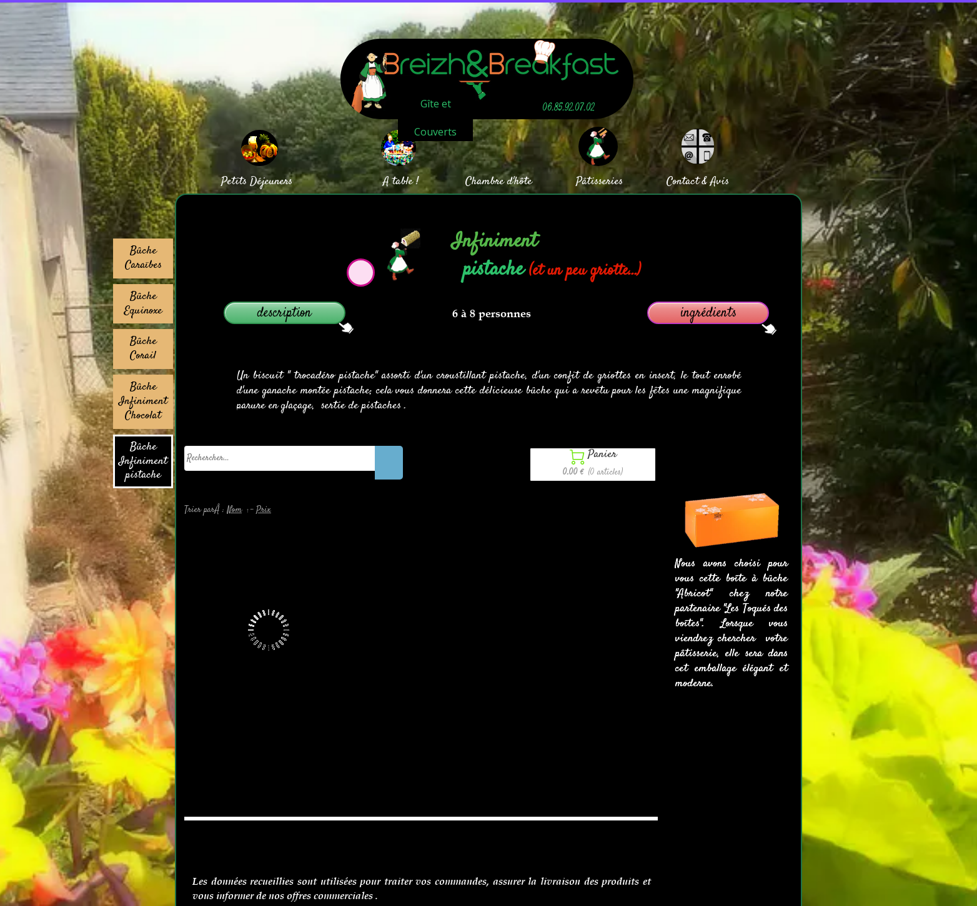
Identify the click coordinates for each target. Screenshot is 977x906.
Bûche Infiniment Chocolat (143, 401)
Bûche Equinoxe (143, 303)
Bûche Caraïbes (143, 258)
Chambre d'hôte (498, 182)
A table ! (401, 182)
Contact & (687, 182)
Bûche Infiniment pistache (143, 461)
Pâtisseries (599, 182)
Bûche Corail (143, 348)
